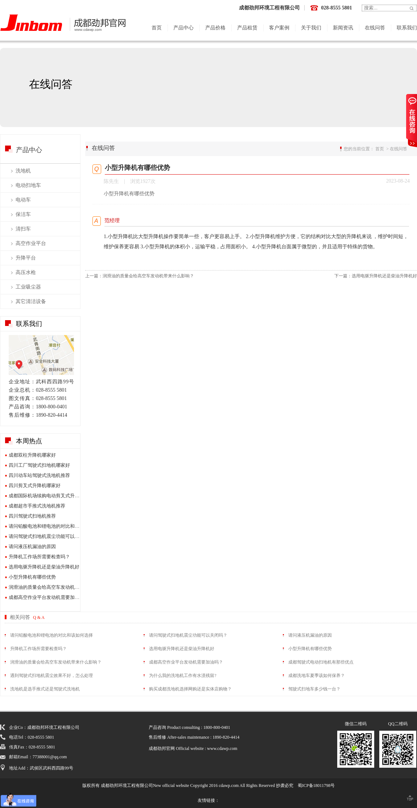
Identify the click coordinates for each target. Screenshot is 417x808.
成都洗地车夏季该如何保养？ (316, 675)
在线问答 (375, 27)
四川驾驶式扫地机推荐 (32, 516)
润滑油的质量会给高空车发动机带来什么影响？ (58, 587)
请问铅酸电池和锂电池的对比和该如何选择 (53, 526)
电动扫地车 (28, 185)
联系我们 (407, 27)
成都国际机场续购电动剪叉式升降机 (46, 495)
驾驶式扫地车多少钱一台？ (314, 688)
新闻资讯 (343, 27)
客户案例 (279, 27)
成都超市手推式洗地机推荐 (37, 506)
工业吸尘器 (28, 287)
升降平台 (26, 258)
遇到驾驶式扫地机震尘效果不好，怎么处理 (51, 675)
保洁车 (23, 214)
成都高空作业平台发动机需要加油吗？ (49, 597)
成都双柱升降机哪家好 (32, 455)
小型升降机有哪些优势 (32, 577)
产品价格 (215, 27)
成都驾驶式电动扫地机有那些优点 (321, 662)
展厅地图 (41, 355)
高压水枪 (26, 272)
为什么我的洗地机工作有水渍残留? (182, 675)
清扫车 (23, 229)
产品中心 (183, 27)
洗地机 (23, 171)
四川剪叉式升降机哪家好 (35, 485)
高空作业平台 (31, 243)
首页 (157, 27)
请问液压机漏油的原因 (32, 546)
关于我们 (311, 27)
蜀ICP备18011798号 (316, 785)
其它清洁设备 (31, 301)
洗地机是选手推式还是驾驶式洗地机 (45, 688)
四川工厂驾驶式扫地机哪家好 (39, 465)
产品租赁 (247, 27)
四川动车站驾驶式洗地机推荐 (39, 475)
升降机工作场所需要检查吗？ (39, 556)
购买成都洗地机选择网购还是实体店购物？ (190, 688)
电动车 (23, 200)
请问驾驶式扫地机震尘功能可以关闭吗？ (51, 536)
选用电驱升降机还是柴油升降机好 (44, 567)
